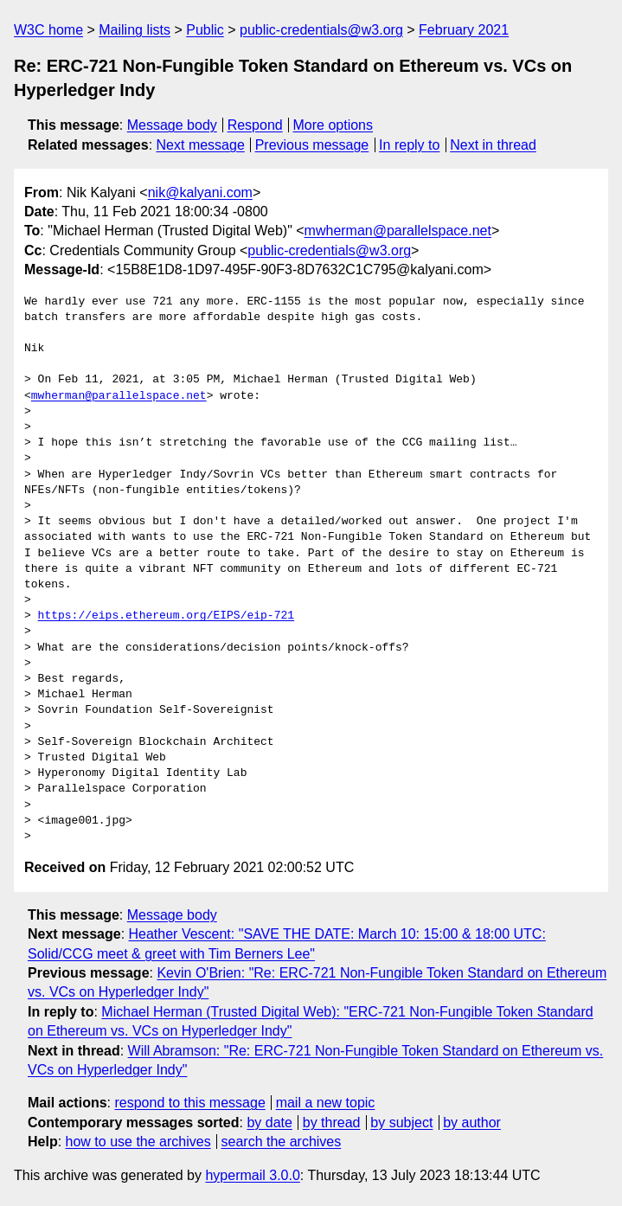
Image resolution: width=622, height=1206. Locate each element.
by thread (332, 1122)
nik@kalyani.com (200, 192)
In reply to (409, 145)
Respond (255, 125)
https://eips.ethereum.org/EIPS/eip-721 (166, 616)
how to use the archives (138, 1141)
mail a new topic (325, 1102)
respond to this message (189, 1102)
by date (269, 1122)
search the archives (281, 1141)
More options (333, 125)
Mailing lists (134, 29)
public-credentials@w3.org (321, 29)
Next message (201, 145)
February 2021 (464, 29)
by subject (401, 1122)
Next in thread (493, 145)
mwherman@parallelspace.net (398, 230)
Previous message (312, 145)
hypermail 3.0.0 (252, 1175)
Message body (172, 125)
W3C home (48, 29)
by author (472, 1122)
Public (205, 29)
